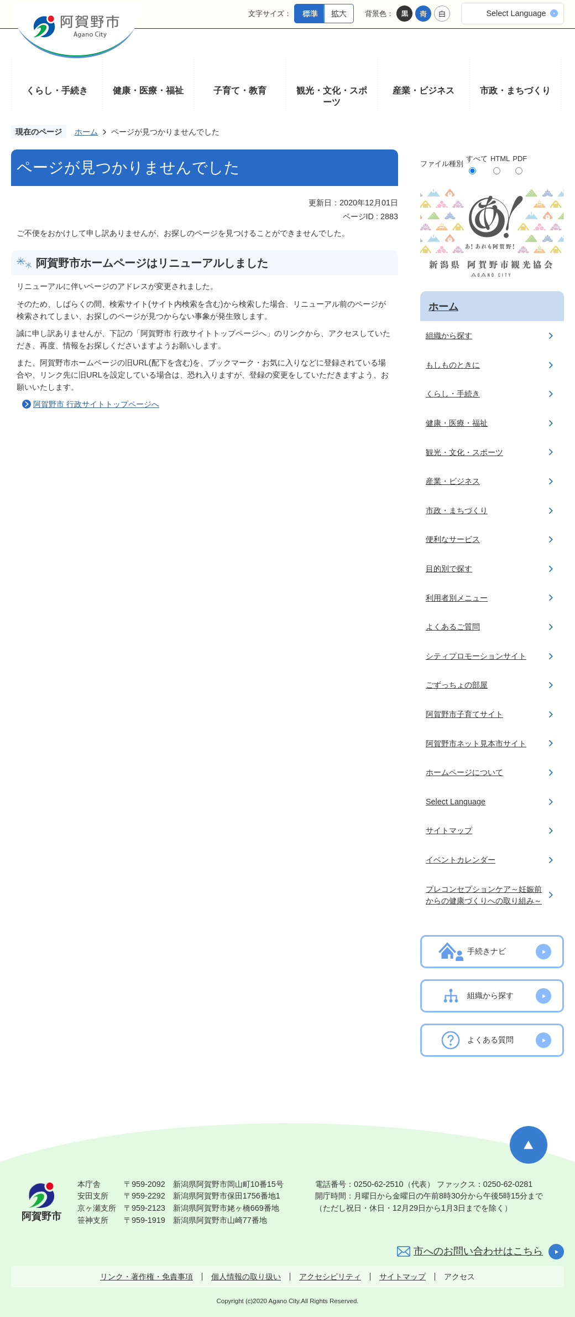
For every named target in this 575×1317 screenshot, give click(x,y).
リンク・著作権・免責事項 (146, 1276)
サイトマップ (449, 830)
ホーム (86, 131)
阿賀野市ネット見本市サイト (476, 743)
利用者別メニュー (457, 597)
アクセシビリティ (330, 1276)
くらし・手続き (57, 90)
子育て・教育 (239, 90)
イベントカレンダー (460, 859)
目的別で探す (449, 568)
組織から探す (449, 335)
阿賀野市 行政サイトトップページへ (96, 404)
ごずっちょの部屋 (457, 684)
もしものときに (453, 364)
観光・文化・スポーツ (331, 96)
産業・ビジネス (423, 90)
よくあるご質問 (453, 626)
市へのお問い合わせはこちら (478, 1251)
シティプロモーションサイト (476, 656)
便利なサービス (453, 539)
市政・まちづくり (515, 90)
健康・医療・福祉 (148, 90)
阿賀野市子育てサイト (464, 714)
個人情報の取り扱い (246, 1276)
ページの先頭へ (528, 1145)
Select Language (516, 13)
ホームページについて (464, 772)
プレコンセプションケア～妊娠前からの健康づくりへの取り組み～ (484, 895)
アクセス (459, 1276)
